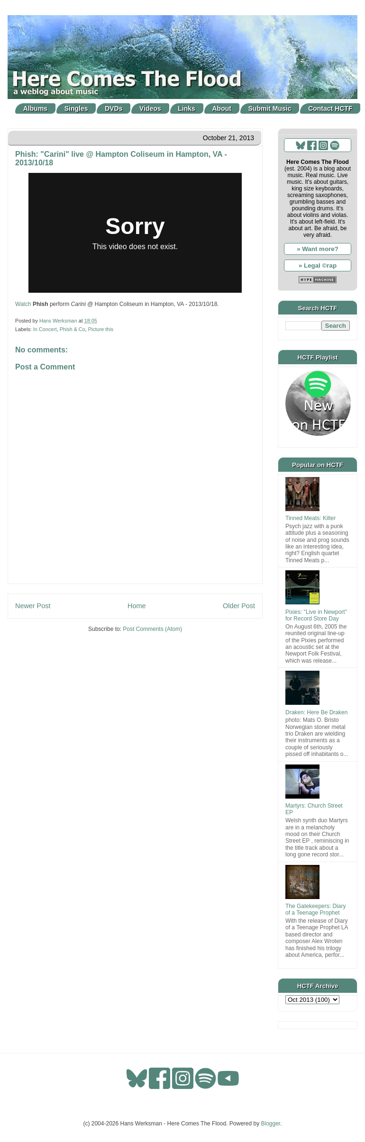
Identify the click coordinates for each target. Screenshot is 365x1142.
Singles (76, 108)
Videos (150, 108)
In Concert (45, 329)
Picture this (100, 329)
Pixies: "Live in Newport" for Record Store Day (316, 615)
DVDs (113, 108)
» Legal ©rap (318, 265)
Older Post (239, 606)
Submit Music (270, 108)
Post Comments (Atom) (152, 629)
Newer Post (32, 606)
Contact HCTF (330, 108)
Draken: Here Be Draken (316, 712)
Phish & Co (72, 329)
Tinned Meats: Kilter (310, 518)
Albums (35, 108)
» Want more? (317, 248)
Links (186, 108)
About (221, 108)
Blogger (271, 1123)
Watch (23, 304)
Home (137, 606)
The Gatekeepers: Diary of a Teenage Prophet (315, 909)
